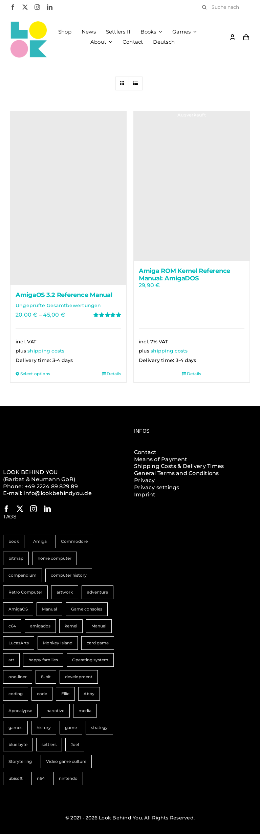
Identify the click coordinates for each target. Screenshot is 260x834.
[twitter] (25, 7)
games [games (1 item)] (15, 727)
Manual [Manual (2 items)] (49, 609)
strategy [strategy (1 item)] (99, 727)
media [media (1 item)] (85, 710)
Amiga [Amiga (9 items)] (40, 541)
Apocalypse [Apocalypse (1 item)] (20, 710)
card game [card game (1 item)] (98, 642)
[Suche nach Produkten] (223, 7)
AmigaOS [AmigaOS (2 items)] (18, 609)
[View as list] (135, 83)
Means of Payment (161, 459)
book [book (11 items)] (13, 541)
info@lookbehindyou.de (58, 493)
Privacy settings (156, 487)
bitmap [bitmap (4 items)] (15, 558)
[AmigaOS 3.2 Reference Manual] (68, 198)
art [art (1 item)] (11, 659)
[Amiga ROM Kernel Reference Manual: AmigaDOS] (192, 186)
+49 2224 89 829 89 (51, 486)
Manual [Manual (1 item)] (98, 625)
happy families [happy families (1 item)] (43, 659)
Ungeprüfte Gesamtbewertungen (58, 305)
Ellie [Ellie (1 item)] (65, 693)
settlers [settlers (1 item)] (49, 744)
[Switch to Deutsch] (164, 42)
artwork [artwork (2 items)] (65, 592)
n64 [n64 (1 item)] (41, 778)
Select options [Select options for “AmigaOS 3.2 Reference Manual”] (35, 373)
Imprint (145, 494)
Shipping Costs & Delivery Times (179, 466)
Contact (145, 452)
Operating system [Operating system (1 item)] (90, 659)
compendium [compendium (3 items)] (22, 575)
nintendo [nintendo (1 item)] (68, 778)
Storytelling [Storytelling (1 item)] (20, 761)
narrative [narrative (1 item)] (55, 710)
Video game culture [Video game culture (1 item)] (66, 761)
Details (114, 373)
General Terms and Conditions (176, 473)
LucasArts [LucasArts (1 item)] (18, 642)
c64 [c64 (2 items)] (12, 625)
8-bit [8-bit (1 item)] (46, 676)
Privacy (144, 480)
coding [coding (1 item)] (15, 693)
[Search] (204, 7)
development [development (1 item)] (78, 676)
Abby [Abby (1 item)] (89, 693)
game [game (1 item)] (71, 727)
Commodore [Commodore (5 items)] (74, 541)
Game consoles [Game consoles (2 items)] (86, 609)
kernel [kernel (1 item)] (71, 625)
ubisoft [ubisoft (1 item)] (15, 778)
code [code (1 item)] (42, 693)
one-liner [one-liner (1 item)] (17, 676)
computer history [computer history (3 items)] (69, 575)
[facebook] (13, 7)
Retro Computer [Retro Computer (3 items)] (25, 592)
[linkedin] (49, 7)
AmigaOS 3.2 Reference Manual (64, 295)
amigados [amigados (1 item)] (40, 625)
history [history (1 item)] (44, 727)
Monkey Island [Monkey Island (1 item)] (57, 642)
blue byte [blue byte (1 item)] (17, 744)
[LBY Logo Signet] (28, 23)
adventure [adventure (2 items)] (97, 592)
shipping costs (45, 351)
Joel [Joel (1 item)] (75, 744)
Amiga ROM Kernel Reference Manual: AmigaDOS (184, 274)
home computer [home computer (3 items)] (54, 558)
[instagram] (37, 7)
